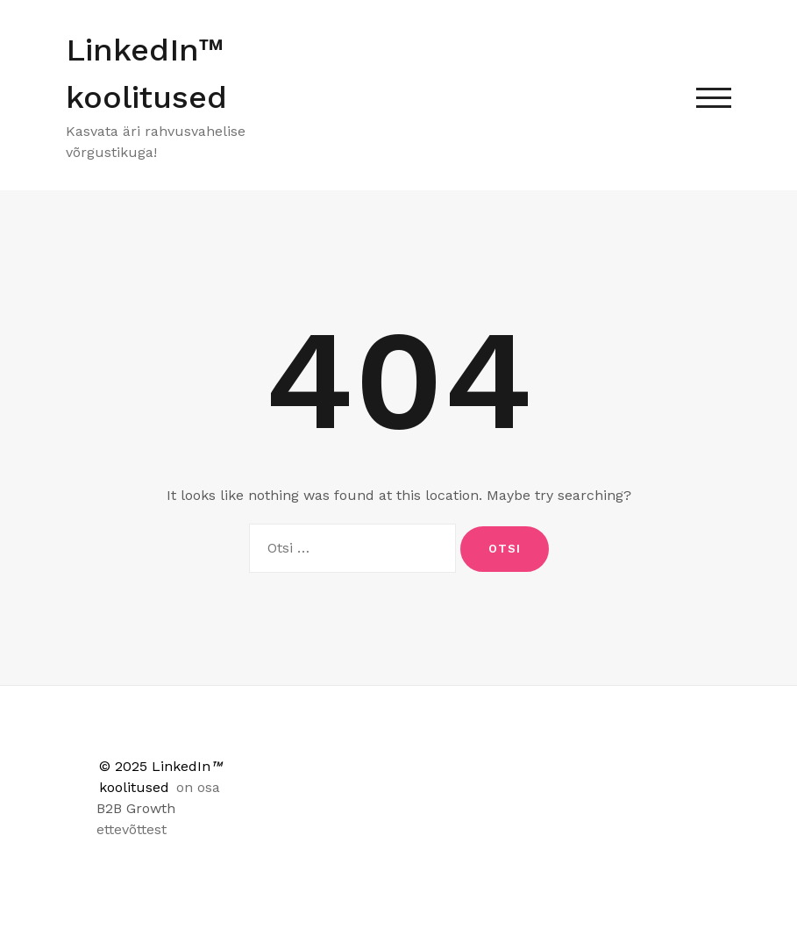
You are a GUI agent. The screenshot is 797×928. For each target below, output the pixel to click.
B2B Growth (135, 808)
